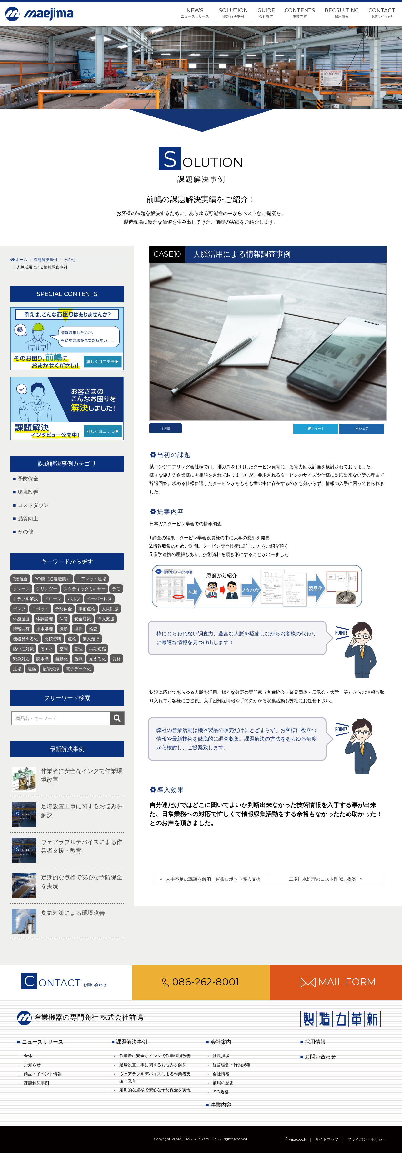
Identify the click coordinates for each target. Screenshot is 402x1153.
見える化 (97, 658)
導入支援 (105, 618)
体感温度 (21, 618)
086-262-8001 (200, 982)
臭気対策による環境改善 (73, 912)
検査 (93, 628)
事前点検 (86, 608)
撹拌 (78, 628)
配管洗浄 (51, 668)
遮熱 (32, 668)
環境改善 (28, 492)
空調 (63, 648)
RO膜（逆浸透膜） (52, 578)
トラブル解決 (25, 598)
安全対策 (82, 618)
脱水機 (42, 658)
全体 (28, 1055)
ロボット (40, 608)
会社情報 (221, 1073)
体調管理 (44, 618)
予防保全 (28, 479)
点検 (72, 638)
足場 (17, 668)
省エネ (46, 648)
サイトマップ (326, 1139)
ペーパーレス (99, 598)
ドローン (53, 598)
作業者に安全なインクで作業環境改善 (155, 1055)
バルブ (74, 598)
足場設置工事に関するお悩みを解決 (152, 1064)
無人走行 (91, 638)
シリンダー (46, 588)
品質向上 (28, 518)
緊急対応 (21, 658)
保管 (63, 618)
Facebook (295, 1139)
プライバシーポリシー (366, 1139)
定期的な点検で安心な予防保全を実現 (155, 1089)
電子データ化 (78, 668)
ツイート (315, 428)
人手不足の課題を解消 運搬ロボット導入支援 (213, 879)
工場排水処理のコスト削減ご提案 (323, 879)
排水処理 (44, 628)
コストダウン (33, 505)
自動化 (61, 658)
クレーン (21, 588)
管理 (78, 648)
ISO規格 (221, 1091)
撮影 (63, 628)
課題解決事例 (36, 1082)
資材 (116, 658)
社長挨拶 (221, 1055)
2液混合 (20, 578)
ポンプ (19, 608)
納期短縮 (97, 648)
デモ (116, 588)
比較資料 (53, 638)
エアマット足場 (91, 578)
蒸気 (78, 658)
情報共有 (21, 628)
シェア (362, 428)
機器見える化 (25, 638)
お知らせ (32, 1064)
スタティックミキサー (85, 588)
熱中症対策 (23, 648)
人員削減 (110, 608)
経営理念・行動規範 (231, 1064)
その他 (165, 428)
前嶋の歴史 (223, 1082)
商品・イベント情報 (43, 1073)
